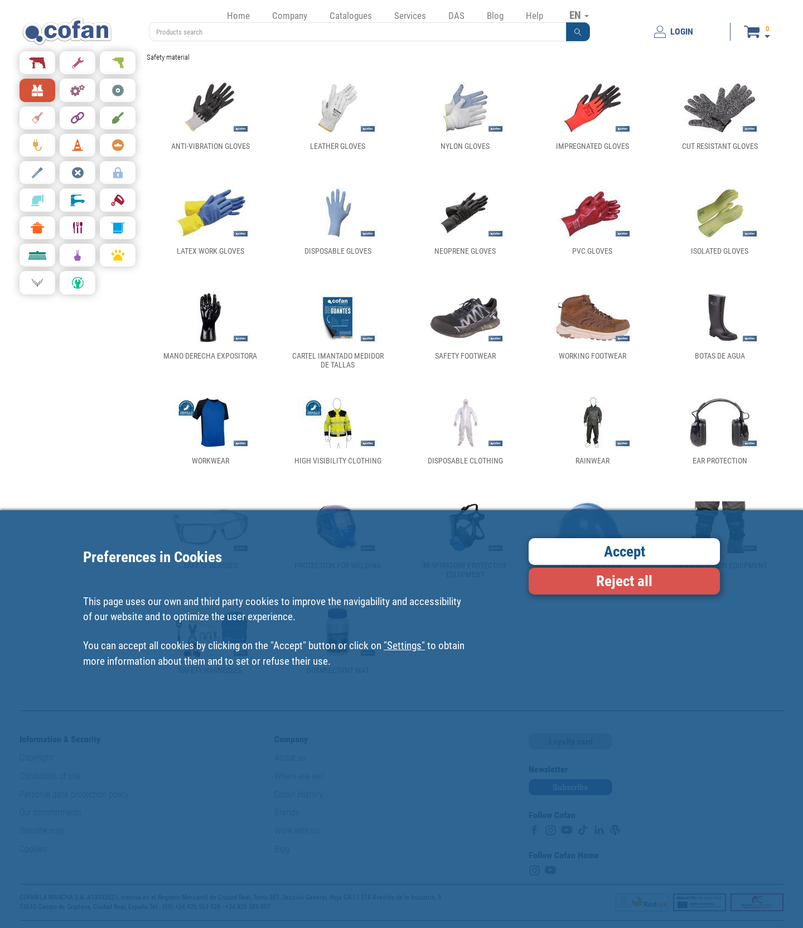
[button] (578, 31)
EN (579, 15)
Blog (495, 15)
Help (534, 15)
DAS (456, 15)
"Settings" (404, 645)
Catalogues (351, 15)
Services (410, 15)
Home (238, 15)
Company (289, 15)
